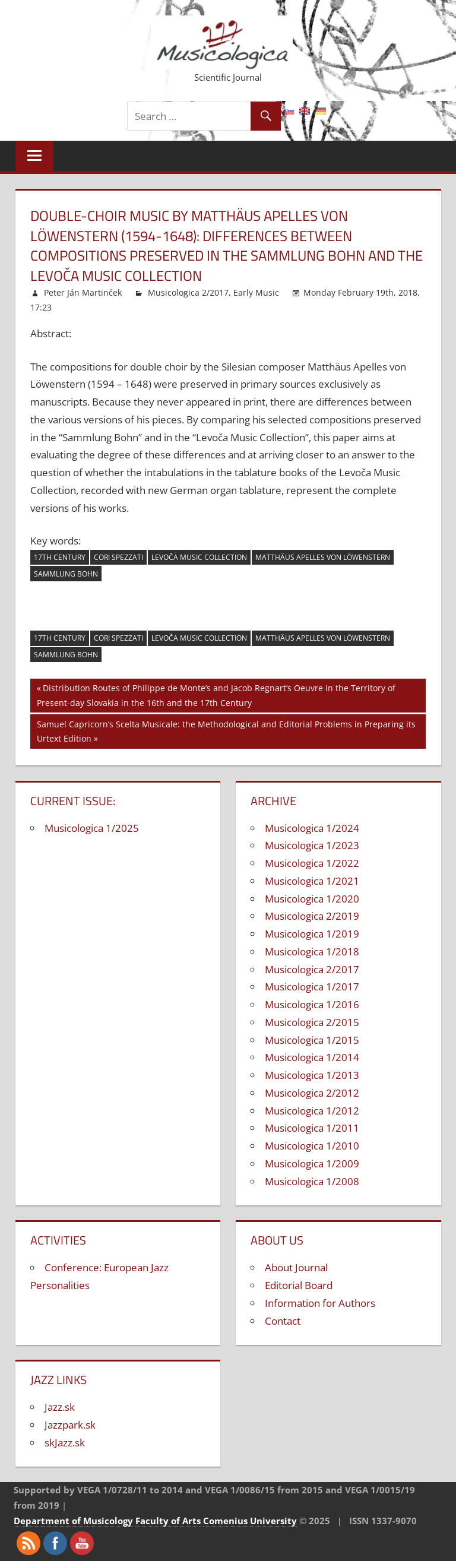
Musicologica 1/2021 (312, 881)
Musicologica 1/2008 (312, 1181)
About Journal (296, 1267)
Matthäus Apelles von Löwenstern (322, 557)
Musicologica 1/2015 (312, 1040)
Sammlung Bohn (66, 574)
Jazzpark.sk (70, 1425)
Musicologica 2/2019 (312, 916)
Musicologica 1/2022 (312, 863)
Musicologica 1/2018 (312, 951)
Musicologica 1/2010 (312, 1145)
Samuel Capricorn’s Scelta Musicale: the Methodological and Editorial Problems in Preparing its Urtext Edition (226, 731)
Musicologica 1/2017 (312, 986)
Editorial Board (298, 1285)
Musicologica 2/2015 (312, 1022)
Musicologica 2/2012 (312, 1093)
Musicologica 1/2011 (312, 1128)
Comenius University (250, 1521)
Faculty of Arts (168, 1521)
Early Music (256, 292)
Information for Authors (320, 1303)
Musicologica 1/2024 (312, 828)
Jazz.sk (60, 1407)
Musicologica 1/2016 (312, 1004)
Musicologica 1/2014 (312, 1057)
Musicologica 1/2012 (312, 1110)
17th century (60, 557)
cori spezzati (118, 557)
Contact (282, 1321)
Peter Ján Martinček (83, 292)
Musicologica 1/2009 (312, 1163)
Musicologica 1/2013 (312, 1075)
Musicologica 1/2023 (312, 845)
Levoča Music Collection (199, 557)
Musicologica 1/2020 (312, 898)
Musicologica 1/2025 (92, 828)
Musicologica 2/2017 (188, 292)
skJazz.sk (65, 1442)
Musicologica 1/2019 (312, 934)
